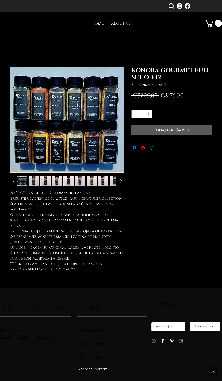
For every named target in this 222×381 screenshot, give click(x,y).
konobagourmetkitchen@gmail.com (28, 337)
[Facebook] (187, 6)
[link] (213, 23)
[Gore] (212, 371)
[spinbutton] (142, 114)
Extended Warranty (93, 369)
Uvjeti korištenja (90, 330)
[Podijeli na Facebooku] (134, 148)
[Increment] (149, 114)
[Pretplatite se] (205, 326)
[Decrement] (135, 114)
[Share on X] (160, 148)
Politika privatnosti (92, 357)
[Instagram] (179, 6)
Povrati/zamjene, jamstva (98, 343)
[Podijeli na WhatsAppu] (151, 148)
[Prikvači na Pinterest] (143, 148)
